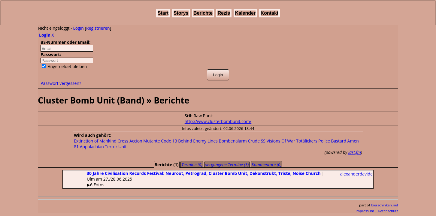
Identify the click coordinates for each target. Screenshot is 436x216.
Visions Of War (281, 141)
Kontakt (270, 13)
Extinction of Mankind (95, 141)
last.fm (354, 152)
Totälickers (306, 141)
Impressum (365, 210)
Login (78, 28)
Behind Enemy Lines (198, 141)
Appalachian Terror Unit (103, 146)
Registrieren (98, 28)
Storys (181, 13)
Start (163, 13)
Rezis (223, 13)
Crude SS (256, 141)
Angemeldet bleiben (64, 66)
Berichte (203, 13)
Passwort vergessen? (61, 83)
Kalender (245, 13)
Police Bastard (332, 141)
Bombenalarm (233, 141)
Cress (123, 141)
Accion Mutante (144, 141)
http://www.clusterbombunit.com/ (218, 121)
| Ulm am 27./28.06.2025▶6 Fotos (193, 179)
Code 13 (169, 141)
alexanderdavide (356, 174)
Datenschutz (388, 210)
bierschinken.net (384, 205)
